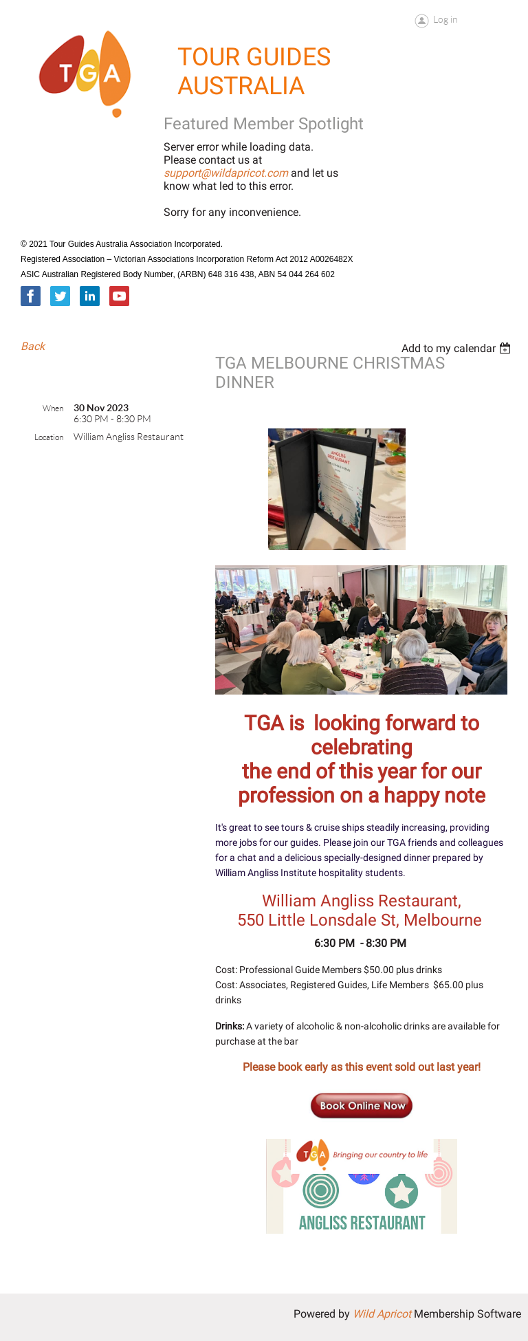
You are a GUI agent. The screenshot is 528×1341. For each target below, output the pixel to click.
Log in (445, 19)
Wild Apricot (382, 1313)
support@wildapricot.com (226, 172)
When (53, 408)
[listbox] (458, 348)
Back (33, 346)
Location (48, 437)
